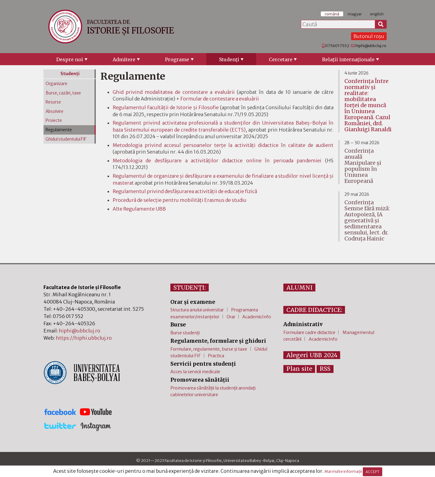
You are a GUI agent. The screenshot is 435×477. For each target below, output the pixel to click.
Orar (231, 317)
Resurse (53, 102)
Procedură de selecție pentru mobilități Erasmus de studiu (179, 200)
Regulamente (59, 129)
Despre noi (69, 59)
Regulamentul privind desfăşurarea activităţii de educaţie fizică (185, 191)
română (332, 13)
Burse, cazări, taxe (63, 93)
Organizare (56, 83)
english (377, 13)
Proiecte (54, 120)
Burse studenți (185, 332)
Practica (216, 355)
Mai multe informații (343, 471)
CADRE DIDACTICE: (314, 309)
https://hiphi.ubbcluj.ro (84, 338)
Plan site (299, 368)
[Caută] (381, 24)
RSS (325, 368)
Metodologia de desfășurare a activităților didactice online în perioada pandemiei (217, 160)
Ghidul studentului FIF (66, 139)
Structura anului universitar (197, 310)
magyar (355, 13)
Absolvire (54, 111)
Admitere (124, 59)
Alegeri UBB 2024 (311, 355)
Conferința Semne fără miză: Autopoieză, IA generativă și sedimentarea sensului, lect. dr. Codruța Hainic (367, 220)
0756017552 (337, 45)
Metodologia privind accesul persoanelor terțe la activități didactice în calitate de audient (223, 145)
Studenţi (229, 59)
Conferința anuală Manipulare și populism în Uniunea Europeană (362, 166)
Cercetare (280, 59)
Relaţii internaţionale (348, 59)
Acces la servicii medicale (195, 371)
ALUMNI (299, 287)
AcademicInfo (256, 317)
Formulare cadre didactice (309, 332)
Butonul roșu (368, 36)
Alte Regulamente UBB (139, 209)
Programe (177, 59)
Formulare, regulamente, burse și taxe (208, 349)
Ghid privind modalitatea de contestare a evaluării (174, 92)
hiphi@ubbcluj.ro (371, 45)
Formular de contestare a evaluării (219, 99)
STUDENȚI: (189, 287)
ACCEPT (372, 471)
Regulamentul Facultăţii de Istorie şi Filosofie (166, 107)
